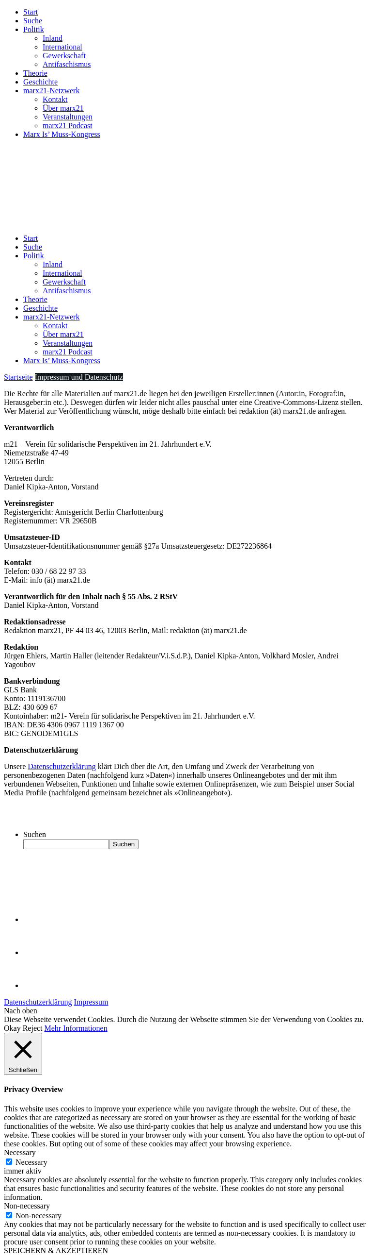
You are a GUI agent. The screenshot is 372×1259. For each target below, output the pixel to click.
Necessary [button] (20, 1152)
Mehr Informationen (76, 1028)
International (62, 47)
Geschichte (40, 82)
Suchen (34, 834)
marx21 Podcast (68, 125)
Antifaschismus (67, 64)
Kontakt (55, 99)
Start (30, 12)
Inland (52, 38)
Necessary (31, 1162)
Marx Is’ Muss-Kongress (61, 134)
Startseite (18, 377)
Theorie (35, 73)
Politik (33, 29)
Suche (32, 21)
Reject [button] (33, 1028)
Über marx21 (63, 108)
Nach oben (20, 1011)
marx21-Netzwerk (51, 90)
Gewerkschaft (64, 55)
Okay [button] (12, 1028)
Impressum (91, 1002)
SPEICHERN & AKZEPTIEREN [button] (56, 1250)
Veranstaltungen (68, 117)
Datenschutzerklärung (61, 766)
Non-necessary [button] (27, 1206)
